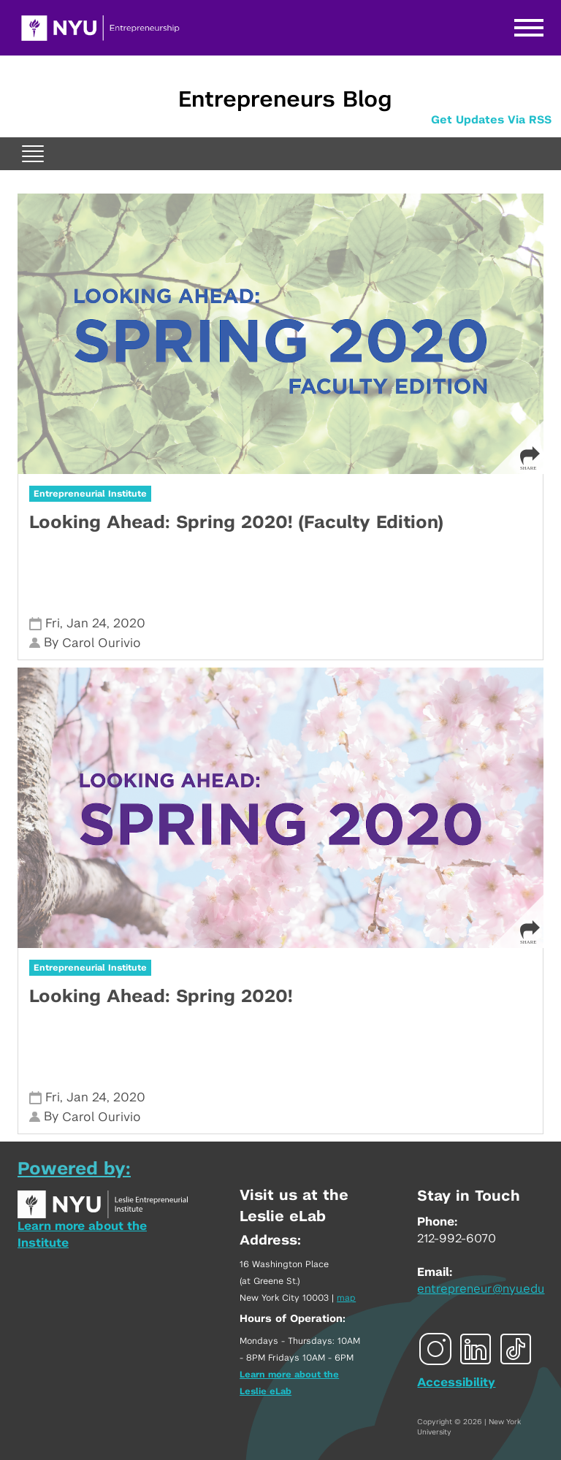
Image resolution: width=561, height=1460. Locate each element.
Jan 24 (86, 623)
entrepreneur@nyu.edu (480, 1289)
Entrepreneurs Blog (285, 100)
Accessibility (456, 1382)
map (346, 1297)
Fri (52, 623)
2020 (129, 623)
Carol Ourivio (101, 643)
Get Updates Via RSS (491, 120)
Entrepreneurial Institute (90, 493)
